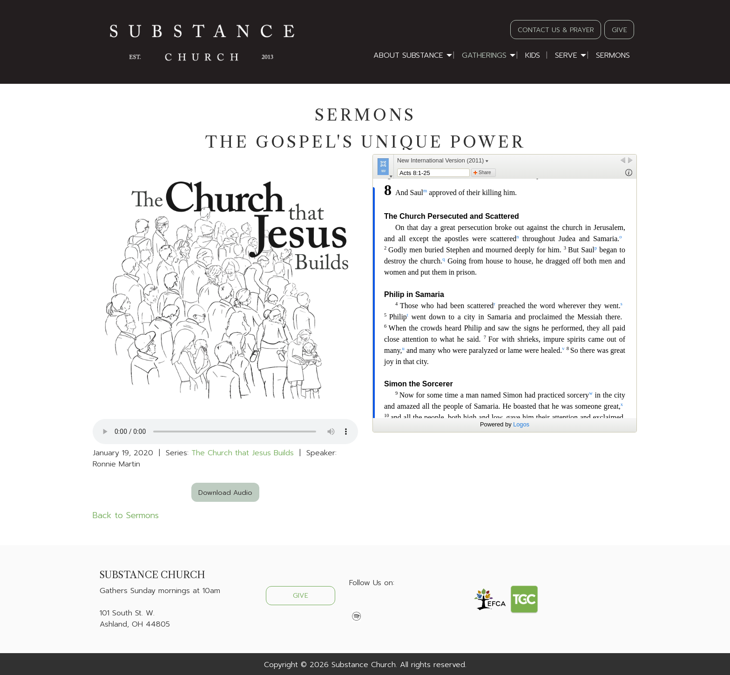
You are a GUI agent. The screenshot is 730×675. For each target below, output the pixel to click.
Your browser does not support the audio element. (225, 431)
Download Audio (225, 492)
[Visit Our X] (371, 605)
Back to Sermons (126, 515)
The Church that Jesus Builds (242, 453)
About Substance (408, 55)
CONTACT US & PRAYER (556, 30)
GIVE (619, 30)
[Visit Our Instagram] (386, 605)
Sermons (613, 55)
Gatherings (484, 55)
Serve (566, 55)
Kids (532, 55)
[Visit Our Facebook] (356, 605)
